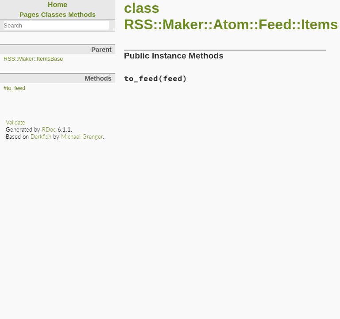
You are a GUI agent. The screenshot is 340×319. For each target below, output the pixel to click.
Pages (29, 14)
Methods (82, 14)
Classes (53, 14)
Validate (15, 122)
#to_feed (14, 88)
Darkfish (41, 136)
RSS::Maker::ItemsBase (33, 59)
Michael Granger (82, 136)
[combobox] (56, 25)
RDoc (49, 129)
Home (57, 4)
